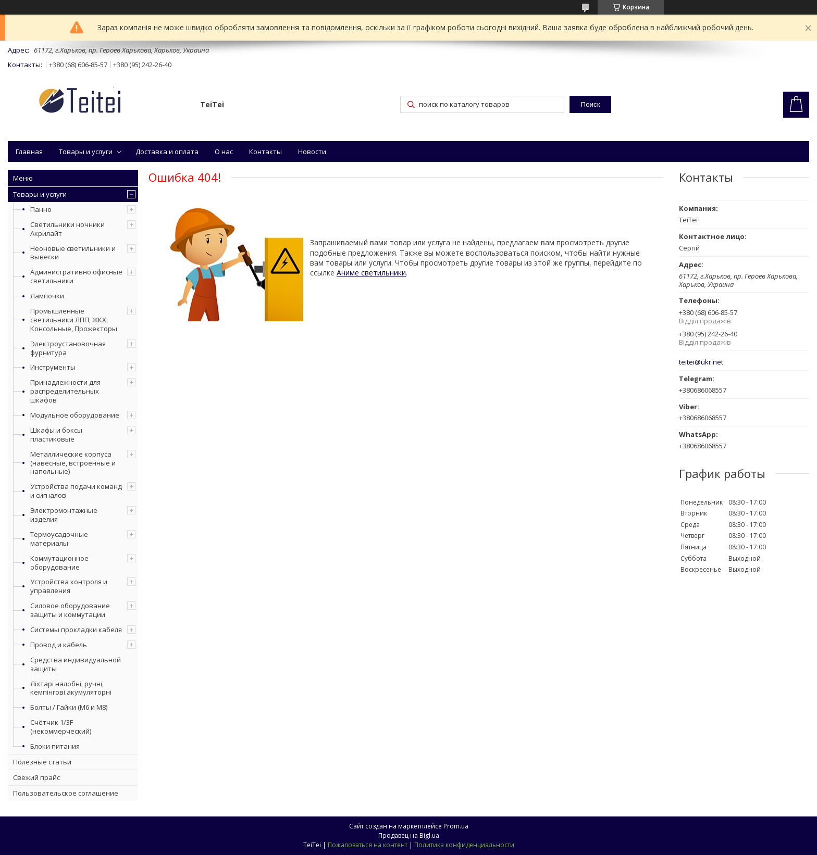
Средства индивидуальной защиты (75, 664)
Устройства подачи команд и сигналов (76, 491)
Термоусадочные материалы (59, 539)
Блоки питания (55, 746)
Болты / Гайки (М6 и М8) (68, 707)
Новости (312, 151)
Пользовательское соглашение (65, 793)
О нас (224, 151)
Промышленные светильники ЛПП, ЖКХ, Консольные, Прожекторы (73, 319)
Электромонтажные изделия (63, 515)
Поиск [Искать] (590, 104)
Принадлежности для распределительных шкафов (65, 391)
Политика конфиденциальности (464, 844)
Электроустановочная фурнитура (68, 348)
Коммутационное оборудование (59, 563)
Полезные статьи (42, 761)
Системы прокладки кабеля (76, 629)
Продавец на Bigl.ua (408, 835)
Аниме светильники (371, 273)
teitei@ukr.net (701, 362)
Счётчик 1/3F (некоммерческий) (60, 727)
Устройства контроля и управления (68, 586)
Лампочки (47, 295)
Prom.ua (455, 826)
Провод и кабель (58, 644)
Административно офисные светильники (76, 276)
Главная (29, 151)
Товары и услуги (86, 151)
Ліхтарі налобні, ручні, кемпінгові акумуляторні (71, 688)
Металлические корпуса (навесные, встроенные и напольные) (73, 462)
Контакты (265, 151)
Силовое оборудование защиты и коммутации (70, 610)
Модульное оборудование (74, 415)
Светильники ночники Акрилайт (67, 229)
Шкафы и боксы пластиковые (56, 434)
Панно (41, 209)
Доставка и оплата (167, 151)
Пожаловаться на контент (367, 844)
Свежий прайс (36, 777)
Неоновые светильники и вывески (73, 253)
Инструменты (53, 367)
